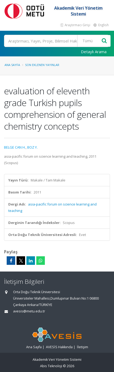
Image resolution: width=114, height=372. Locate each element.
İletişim (82, 347)
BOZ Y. (32, 147)
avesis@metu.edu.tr (29, 311)
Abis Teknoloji (51, 366)
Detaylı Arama (94, 51)
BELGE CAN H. (15, 147)
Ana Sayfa (12, 65)
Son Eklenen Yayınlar (42, 65)
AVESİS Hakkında (59, 347)
